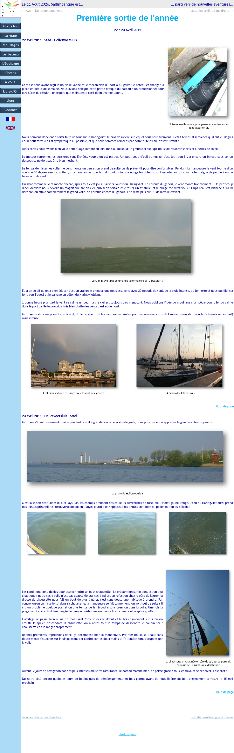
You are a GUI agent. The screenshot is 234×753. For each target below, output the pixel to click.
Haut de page (225, 406)
